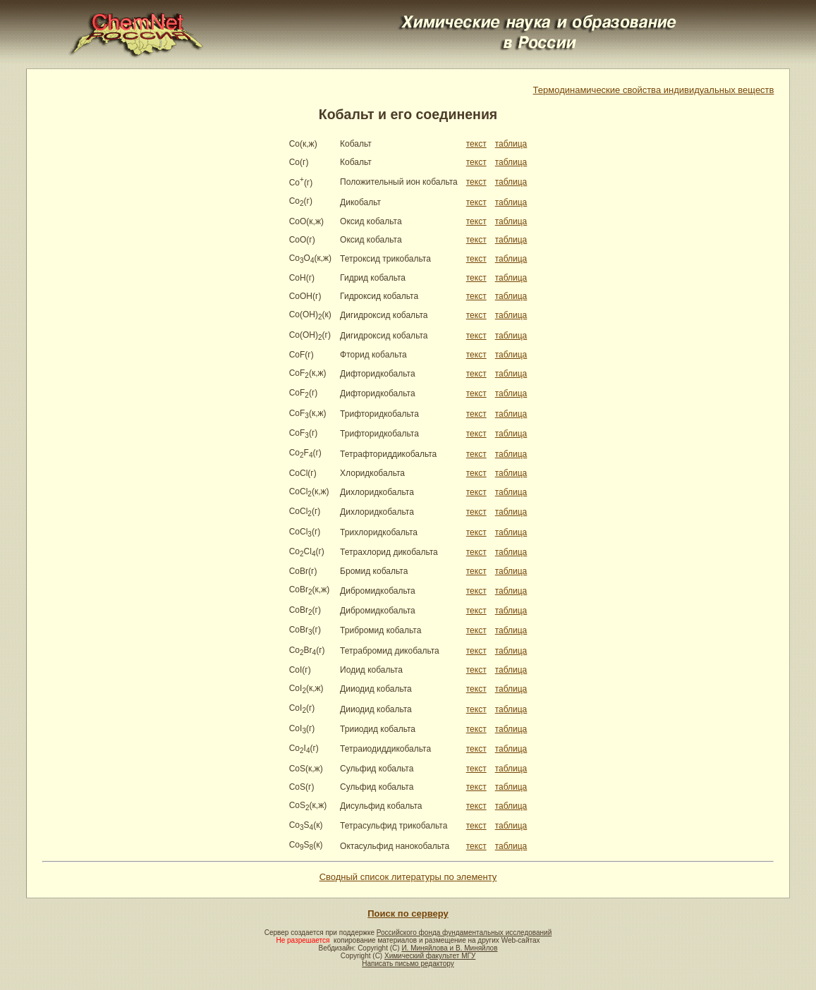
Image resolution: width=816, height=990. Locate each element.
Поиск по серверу (407, 913)
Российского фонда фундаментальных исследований (464, 932)
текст (476, 144)
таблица (511, 144)
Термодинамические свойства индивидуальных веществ (653, 90)
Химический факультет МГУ (429, 956)
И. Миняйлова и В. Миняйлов (449, 948)
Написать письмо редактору (407, 963)
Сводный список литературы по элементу (408, 877)
